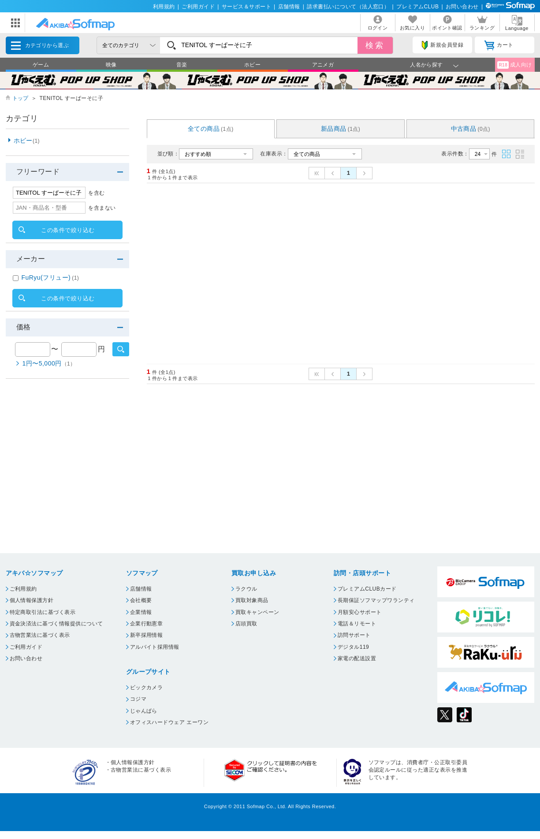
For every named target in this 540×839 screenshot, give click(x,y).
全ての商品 (211, 128)
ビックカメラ (146, 687)
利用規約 (164, 7)
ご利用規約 (23, 589)
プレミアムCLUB (417, 7)
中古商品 (471, 128)
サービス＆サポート (246, 7)
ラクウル (246, 589)
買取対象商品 (251, 600)
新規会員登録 (442, 45)
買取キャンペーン (257, 612)
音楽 (181, 65)
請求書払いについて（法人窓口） (348, 7)
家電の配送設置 (357, 658)
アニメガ (323, 65)
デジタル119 (353, 647)
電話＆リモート (357, 624)
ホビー (252, 65)
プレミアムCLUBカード (367, 589)
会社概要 (141, 600)
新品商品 (341, 128)
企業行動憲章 (146, 624)
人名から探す (426, 65)
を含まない (101, 208)
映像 (111, 65)
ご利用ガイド (198, 7)
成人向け (514, 65)
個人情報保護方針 (32, 600)
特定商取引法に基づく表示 (43, 612)
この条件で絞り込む (67, 230)
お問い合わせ (462, 7)
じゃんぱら (143, 711)
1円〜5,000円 (49, 363)
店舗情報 (289, 7)
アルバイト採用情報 (154, 647)
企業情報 (141, 612)
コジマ (138, 699)
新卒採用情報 (146, 635)
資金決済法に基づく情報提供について (56, 624)
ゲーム (41, 65)
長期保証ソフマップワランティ (376, 600)
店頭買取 (246, 624)
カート (498, 45)
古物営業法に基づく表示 (40, 635)
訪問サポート (354, 635)
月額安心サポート (360, 612)
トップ (20, 98)
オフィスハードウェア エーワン (169, 722)
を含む (96, 193)
